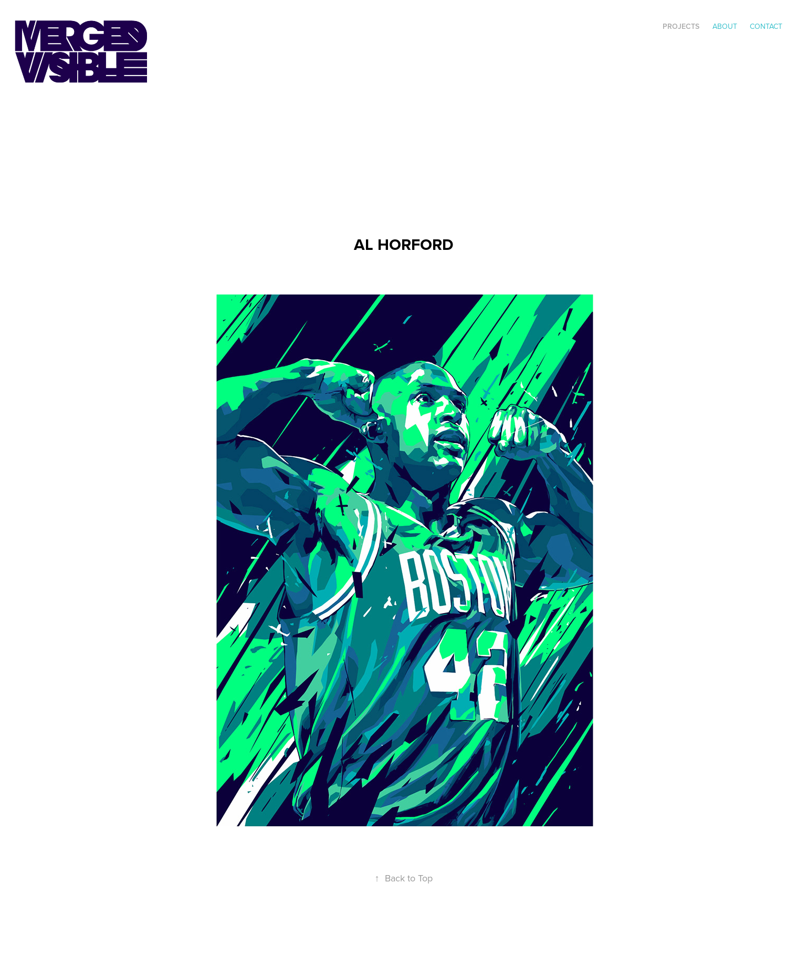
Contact (766, 26)
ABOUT (724, 26)
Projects (681, 26)
